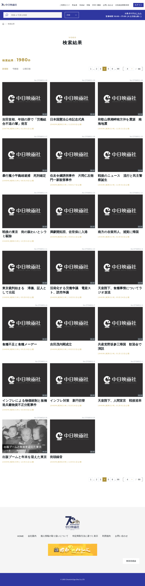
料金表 (74, 5)
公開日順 (27, 69)
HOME (20, 536)
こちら (139, 13)
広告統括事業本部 (122, 5)
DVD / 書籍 (96, 5)
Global (81, 5)
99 (118, 69)
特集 (88, 5)
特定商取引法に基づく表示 (85, 536)
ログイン (138, 5)
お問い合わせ (108, 5)
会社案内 (32, 536)
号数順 (15, 69)
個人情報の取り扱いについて (54, 536)
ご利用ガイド (65, 5)
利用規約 (106, 536)
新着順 (5, 69)
